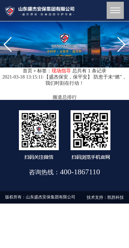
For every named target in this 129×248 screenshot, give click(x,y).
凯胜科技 (115, 197)
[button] (53, 61)
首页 (27, 70)
